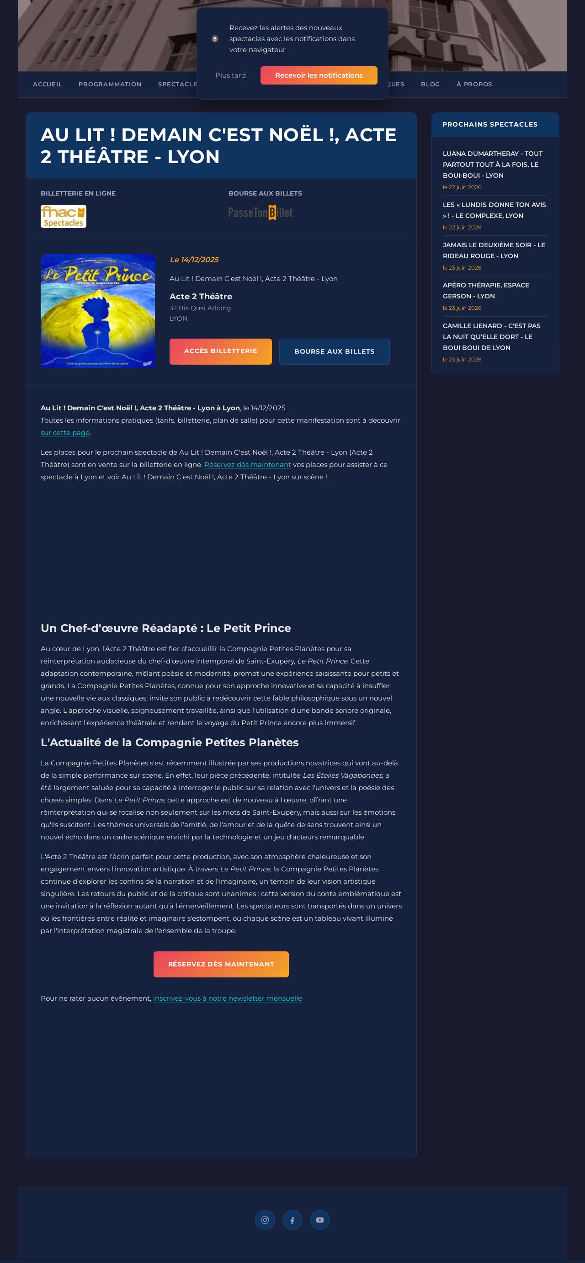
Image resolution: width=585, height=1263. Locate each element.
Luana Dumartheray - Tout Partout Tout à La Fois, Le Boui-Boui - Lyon (492, 164)
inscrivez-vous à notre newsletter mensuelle (227, 998)
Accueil (47, 84)
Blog (430, 84)
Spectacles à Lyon (193, 84)
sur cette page (65, 432)
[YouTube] (320, 1220)
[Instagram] (265, 1220)
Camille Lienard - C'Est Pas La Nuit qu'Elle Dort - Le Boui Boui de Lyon (492, 336)
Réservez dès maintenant (247, 464)
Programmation (110, 84)
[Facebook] (292, 1220)
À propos (474, 84)
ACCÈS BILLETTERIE (220, 351)
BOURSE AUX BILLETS (334, 351)
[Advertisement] (221, 554)
